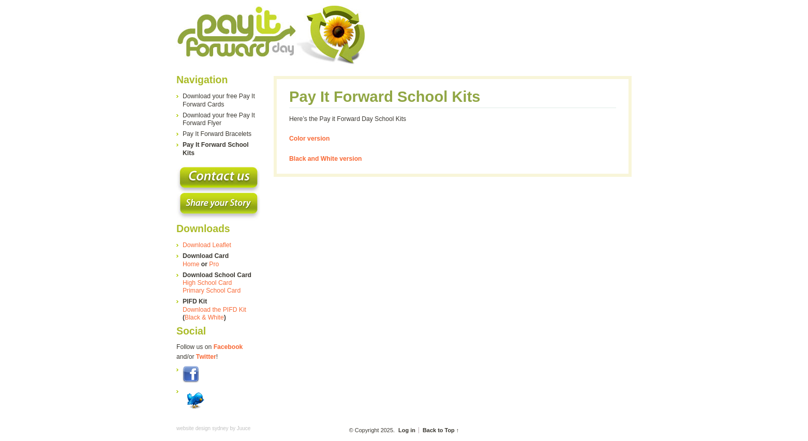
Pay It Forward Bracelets (217, 134)
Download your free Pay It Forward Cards (219, 100)
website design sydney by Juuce (213, 428)
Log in (406, 430)
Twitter (206, 356)
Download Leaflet (207, 245)
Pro (214, 264)
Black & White (204, 317)
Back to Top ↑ (441, 430)
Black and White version (325, 158)
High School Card (207, 282)
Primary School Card (212, 290)
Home (191, 264)
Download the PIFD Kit (214, 309)
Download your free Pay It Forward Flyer (219, 119)
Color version (309, 138)
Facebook (228, 347)
